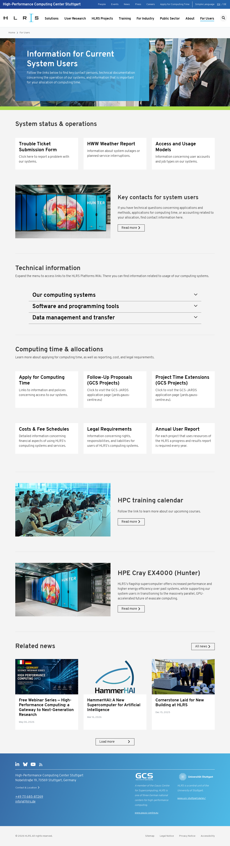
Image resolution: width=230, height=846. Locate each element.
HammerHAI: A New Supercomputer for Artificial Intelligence (113, 705)
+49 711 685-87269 (29, 797)
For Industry (145, 18)
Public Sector (170, 18)
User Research (75, 18)
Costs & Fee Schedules (44, 429)
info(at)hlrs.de (25, 801)
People (102, 4)
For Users (207, 18)
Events (114, 4)
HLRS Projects (102, 18)
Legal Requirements (109, 429)
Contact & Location (27, 787)
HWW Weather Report (111, 144)
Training (125, 18)
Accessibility (208, 836)
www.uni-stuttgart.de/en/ (191, 798)
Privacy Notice (187, 836)
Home (11, 32)
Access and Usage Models (175, 147)
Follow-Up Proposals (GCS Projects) (109, 380)
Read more (131, 228)
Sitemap (149, 836)
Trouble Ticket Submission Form (38, 147)
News (127, 4)
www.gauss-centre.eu (146, 813)
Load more (115, 742)
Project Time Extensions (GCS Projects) (182, 380)
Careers (150, 4)
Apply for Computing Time (174, 4)
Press (138, 4)
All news (203, 646)
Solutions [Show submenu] (52, 18)
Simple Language (204, 4)
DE (224, 4)
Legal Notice (167, 836)
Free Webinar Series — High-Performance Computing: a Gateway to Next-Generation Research (46, 707)
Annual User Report (177, 429)
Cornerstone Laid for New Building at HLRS (179, 702)
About (189, 18)
